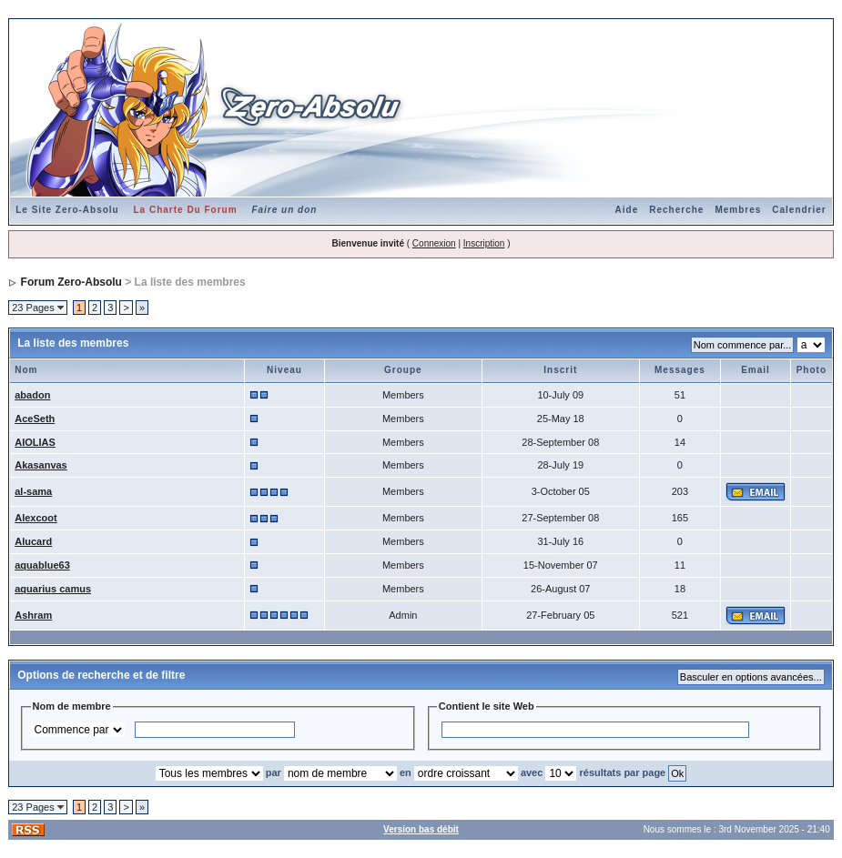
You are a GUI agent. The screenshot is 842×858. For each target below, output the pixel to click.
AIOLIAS (35, 442)
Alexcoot (35, 517)
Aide (627, 210)
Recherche (676, 210)
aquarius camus (53, 588)
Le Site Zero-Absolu (66, 210)
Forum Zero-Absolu (71, 282)
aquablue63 (42, 565)
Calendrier (799, 210)
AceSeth (35, 418)
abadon (32, 394)
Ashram (33, 615)
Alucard (33, 541)
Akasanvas (41, 464)
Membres (738, 210)
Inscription (484, 243)
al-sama (33, 491)
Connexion (434, 243)
